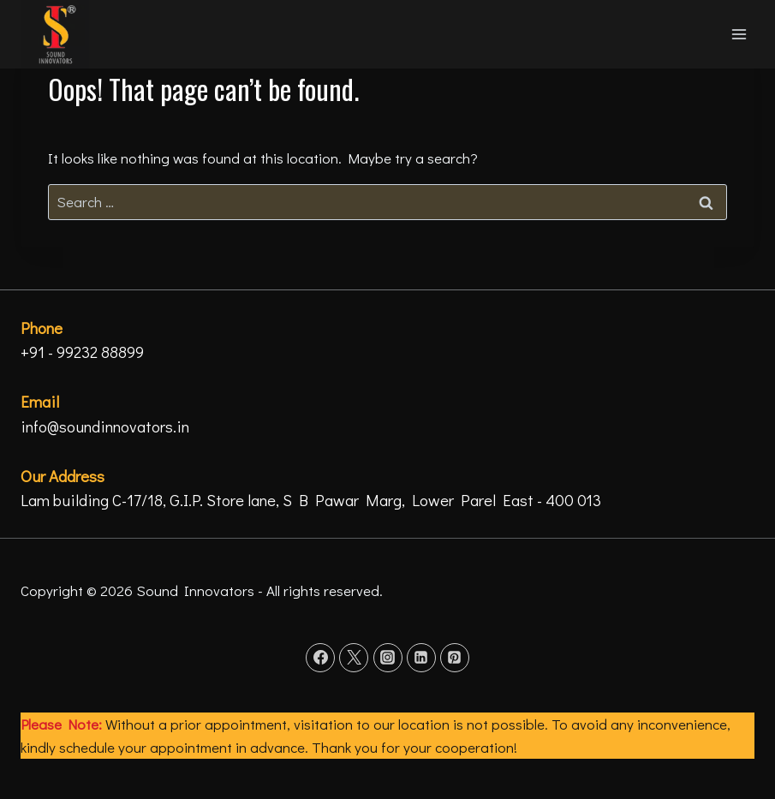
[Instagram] (387, 657)
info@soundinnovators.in (105, 426)
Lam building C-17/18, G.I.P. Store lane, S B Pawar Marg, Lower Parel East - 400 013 (311, 499)
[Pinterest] (454, 657)
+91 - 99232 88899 (82, 351)
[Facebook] (320, 657)
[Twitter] (353, 657)
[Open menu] (738, 34)
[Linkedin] (421, 657)
